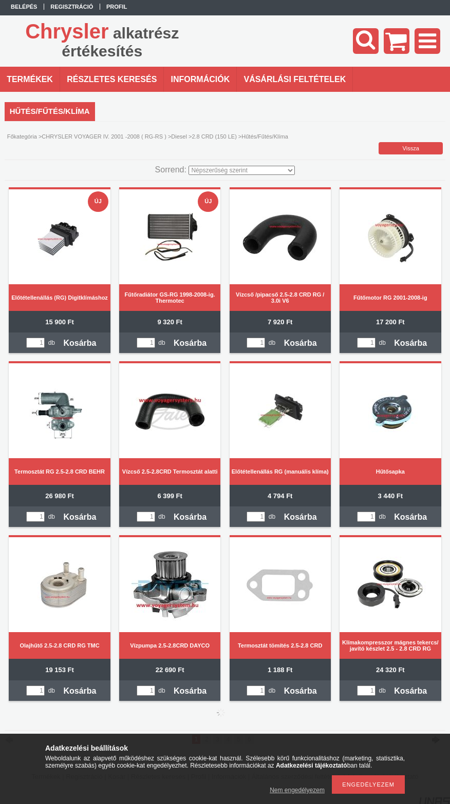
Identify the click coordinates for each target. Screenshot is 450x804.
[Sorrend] (242, 170)
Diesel (179, 136)
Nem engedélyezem (297, 790)
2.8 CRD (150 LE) (214, 136)
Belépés (24, 7)
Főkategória (22, 136)
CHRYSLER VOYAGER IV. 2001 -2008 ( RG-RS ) (104, 136)
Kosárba (79, 343)
